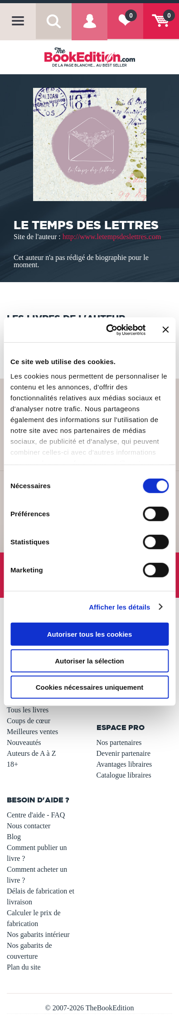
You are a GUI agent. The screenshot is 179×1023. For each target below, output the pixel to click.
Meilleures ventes (32, 731)
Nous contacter (28, 826)
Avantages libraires (124, 764)
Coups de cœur (28, 721)
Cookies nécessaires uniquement (90, 687)
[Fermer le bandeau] (165, 330)
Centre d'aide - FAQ (36, 815)
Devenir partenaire (123, 753)
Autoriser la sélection (89, 660)
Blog (14, 836)
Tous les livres (27, 710)
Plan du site (24, 967)
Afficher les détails (119, 606)
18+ (12, 764)
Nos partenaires (119, 742)
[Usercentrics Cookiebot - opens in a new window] (109, 330)
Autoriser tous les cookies (89, 634)
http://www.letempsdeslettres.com (112, 236)
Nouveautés (24, 742)
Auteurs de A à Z (31, 753)
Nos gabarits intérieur (38, 934)
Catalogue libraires (124, 775)
